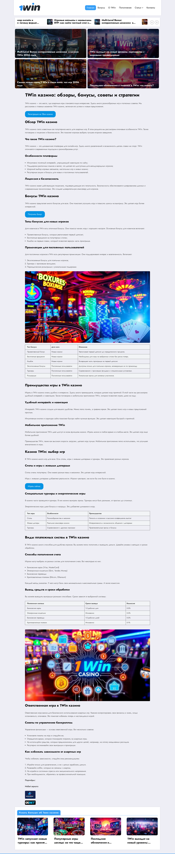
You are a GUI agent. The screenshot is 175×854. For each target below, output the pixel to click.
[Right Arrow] (157, 22)
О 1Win (112, 7)
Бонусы (101, 7)
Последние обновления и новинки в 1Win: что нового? (122, 85)
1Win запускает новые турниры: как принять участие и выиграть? (32, 840)
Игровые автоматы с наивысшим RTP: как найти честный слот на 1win (74, 21)
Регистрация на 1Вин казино (40, 114)
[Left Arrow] (152, 22)
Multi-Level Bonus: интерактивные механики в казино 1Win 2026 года (119, 21)
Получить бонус (35, 214)
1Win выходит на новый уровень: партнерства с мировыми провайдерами (117, 53)
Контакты (151, 7)
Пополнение (125, 7)
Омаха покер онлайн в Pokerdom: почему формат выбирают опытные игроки (23, 21)
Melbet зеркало (31, 786)
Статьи (139, 7)
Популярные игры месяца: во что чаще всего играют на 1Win (68, 840)
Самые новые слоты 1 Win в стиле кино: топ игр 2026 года (48, 83)
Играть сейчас (34, 486)
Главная (90, 7)
